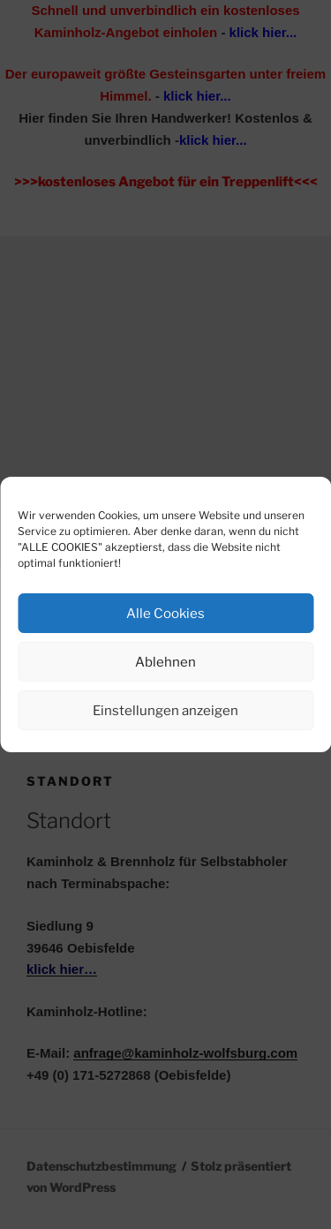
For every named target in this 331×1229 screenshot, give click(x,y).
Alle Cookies (165, 614)
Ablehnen (165, 662)
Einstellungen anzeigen (165, 711)
